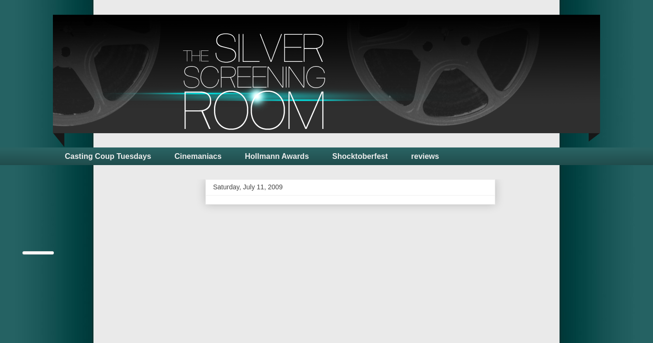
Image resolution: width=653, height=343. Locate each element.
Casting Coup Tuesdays (108, 156)
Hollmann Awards (277, 156)
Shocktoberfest (360, 156)
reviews (425, 156)
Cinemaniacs (198, 156)
